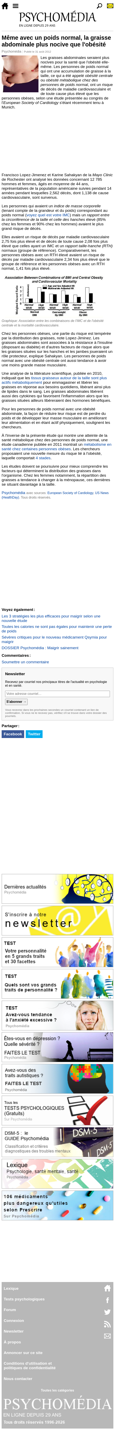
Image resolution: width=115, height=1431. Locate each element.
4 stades (43, 458)
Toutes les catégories (57, 1390)
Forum (10, 1310)
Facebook (13, 734)
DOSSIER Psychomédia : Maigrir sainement (40, 648)
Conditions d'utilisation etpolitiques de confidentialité (30, 1365)
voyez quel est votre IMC (48, 215)
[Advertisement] (57, 140)
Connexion (14, 1320)
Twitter (34, 734)
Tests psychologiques (24, 1299)
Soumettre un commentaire (25, 662)
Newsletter (14, 1331)
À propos (12, 1342)
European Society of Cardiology (70, 493)
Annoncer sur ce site (23, 1353)
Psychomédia (11, 51)
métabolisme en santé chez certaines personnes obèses (57, 446)
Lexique (11, 1288)
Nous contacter (18, 1379)
